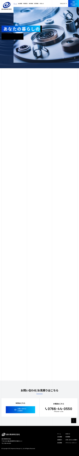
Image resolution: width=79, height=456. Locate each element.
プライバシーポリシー (71, 443)
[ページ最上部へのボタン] (73, 420)
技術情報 (59, 443)
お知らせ (67, 434)
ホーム (59, 434)
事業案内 (59, 440)
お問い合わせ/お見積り (71, 440)
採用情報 (67, 437)
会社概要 (59, 437)
